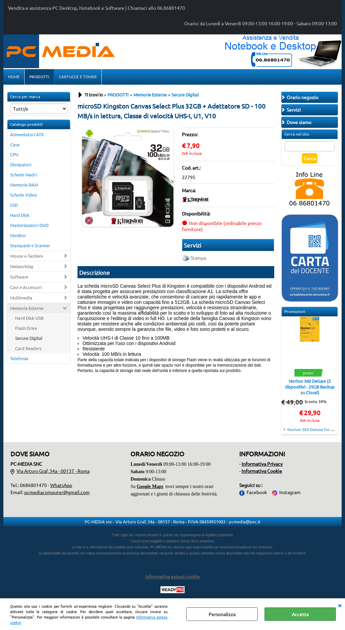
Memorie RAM (24, 185)
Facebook (257, 492)
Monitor (18, 235)
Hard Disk (19, 215)
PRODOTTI (39, 76)
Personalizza (222, 614)
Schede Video (23, 195)
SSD (14, 205)
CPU (14, 154)
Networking (21, 266)
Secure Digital (28, 338)
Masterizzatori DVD (29, 225)
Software (19, 277)
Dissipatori (20, 164)
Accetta (300, 614)
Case (15, 144)
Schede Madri (23, 174)
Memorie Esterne (26, 308)
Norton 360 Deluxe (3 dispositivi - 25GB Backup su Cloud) (310, 386)
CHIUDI (340, 605)
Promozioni (294, 311)
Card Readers (28, 348)
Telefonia (19, 358)
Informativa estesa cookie (172, 576)
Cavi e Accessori (26, 287)
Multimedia (21, 297)
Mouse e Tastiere (26, 256)
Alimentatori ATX (27, 134)
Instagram (290, 492)
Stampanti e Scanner (30, 245)
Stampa (198, 258)
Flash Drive (26, 328)
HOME (14, 76)
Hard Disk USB (29, 318)
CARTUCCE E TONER (78, 76)
